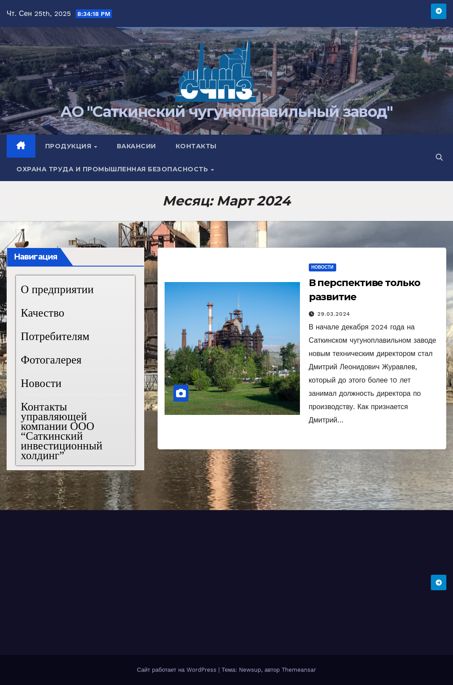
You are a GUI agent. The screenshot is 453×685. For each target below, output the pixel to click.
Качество (43, 313)
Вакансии (136, 146)
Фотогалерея (51, 360)
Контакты (196, 146)
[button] (439, 157)
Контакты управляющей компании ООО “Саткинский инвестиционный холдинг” (62, 431)
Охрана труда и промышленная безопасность (113, 169)
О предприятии (57, 289)
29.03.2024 (334, 314)
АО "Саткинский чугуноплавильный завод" (226, 111)
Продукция (69, 146)
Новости (41, 383)
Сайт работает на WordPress (177, 669)
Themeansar (299, 669)
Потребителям (55, 336)
